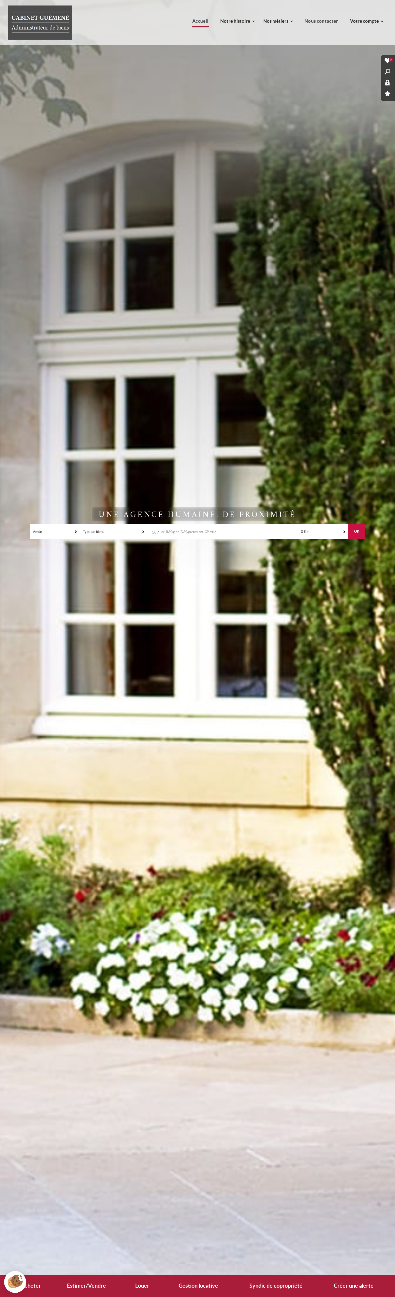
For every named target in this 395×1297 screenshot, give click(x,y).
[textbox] (231, 531)
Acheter (31, 1286)
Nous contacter (321, 21)
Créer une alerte (354, 1286)
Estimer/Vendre (86, 1286)
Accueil (200, 21)
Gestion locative (198, 1286)
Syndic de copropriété (276, 1286)
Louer (142, 1286)
